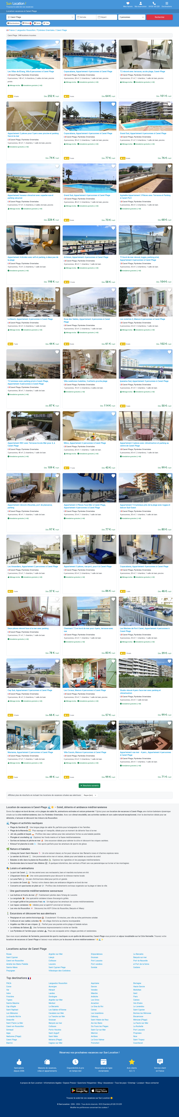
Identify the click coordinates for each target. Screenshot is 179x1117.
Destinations (13, 23)
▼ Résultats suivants (89, 785)
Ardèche (94, 996)
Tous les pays (120, 1083)
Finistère (10, 996)
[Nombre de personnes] (131, 17)
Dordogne (53, 996)
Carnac (94, 1010)
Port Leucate (96, 960)
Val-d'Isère (138, 1003)
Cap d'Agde (11, 1006)
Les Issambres (97, 1013)
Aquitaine (95, 983)
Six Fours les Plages (99, 1026)
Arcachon (95, 1003)
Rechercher (159, 17)
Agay (8, 1033)
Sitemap (131, 1083)
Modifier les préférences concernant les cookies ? (89, 1107)
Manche (94, 993)
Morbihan (137, 990)
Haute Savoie (139, 986)
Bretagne (137, 983)
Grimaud (9, 1030)
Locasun (140, 1083)
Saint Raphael (12, 1010)
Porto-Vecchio (55, 1030)
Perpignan (10, 970)
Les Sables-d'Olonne (57, 1010)
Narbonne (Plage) (13, 1036)
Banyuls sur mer (140, 957)
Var (7, 990)
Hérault (52, 990)
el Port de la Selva (141, 964)
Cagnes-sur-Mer (55, 1043)
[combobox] (40, 17)
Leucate (52, 964)
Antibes (94, 1036)
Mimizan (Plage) (140, 1020)
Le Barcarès (138, 954)
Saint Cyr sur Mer (98, 1030)
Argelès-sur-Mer (56, 954)
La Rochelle (138, 1026)
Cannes (136, 1000)
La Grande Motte (13, 1016)
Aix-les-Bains (96, 1023)
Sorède (94, 967)
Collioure (52, 960)
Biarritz (9, 1043)
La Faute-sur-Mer (140, 1023)
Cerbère (136, 967)
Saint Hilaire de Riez (99, 1020)
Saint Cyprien (12, 957)
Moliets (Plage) (55, 1039)
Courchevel (138, 1043)
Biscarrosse (138, 1016)
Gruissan (94, 957)
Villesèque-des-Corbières (60, 970)
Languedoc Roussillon (58, 983)
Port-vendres (96, 964)
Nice (135, 1036)
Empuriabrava (96, 954)
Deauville (10, 1020)
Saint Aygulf (54, 1033)
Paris (135, 996)
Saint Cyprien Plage (57, 967)
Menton (94, 1033)
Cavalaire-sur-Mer (56, 1013)
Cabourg (94, 1016)
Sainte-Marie (12, 967)
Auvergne (53, 986)
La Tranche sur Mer (57, 1016)
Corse (8, 986)
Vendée (94, 990)
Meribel (52, 1003)
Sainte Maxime (12, 1003)
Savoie (94, 986)
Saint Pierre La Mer (14, 1023)
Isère (8, 993)
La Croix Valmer (97, 1039)
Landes (52, 993)
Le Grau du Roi (97, 1006)
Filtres (26, 23)
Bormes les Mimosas (142, 1013)
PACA (8, 983)
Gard (135, 993)
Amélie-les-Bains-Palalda (17, 964)
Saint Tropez (138, 1039)
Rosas (9, 954)
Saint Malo (53, 1036)
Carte (37, 23)
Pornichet (95, 1043)
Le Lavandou (138, 1006)
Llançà (51, 957)
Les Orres (95, 1000)
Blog (100, 1083)
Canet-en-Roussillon (15, 960)
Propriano (137, 1033)
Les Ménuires (12, 1013)
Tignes (9, 1000)
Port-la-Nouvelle (140, 960)
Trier (46, 23)
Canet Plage (11, 1039)
